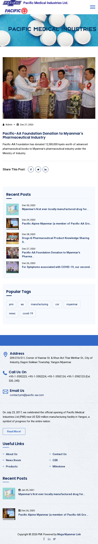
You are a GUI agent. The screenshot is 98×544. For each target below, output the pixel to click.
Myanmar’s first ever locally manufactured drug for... (55, 209)
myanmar (72, 304)
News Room (13, 460)
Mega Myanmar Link (69, 534)
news (12, 313)
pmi (11, 304)
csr (57, 304)
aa (22, 304)
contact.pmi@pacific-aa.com (27, 395)
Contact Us (60, 454)
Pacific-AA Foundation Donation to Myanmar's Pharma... (51, 254)
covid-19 (28, 313)
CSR (55, 460)
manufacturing (39, 304)
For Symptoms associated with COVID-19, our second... (57, 267)
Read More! (14, 431)
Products (12, 466)
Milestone (59, 466)
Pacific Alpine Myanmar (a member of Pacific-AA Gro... (57, 223)
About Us (11, 454)
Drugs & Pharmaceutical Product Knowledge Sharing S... (55, 240)
